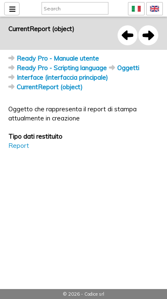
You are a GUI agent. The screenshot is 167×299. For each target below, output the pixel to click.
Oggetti (128, 68)
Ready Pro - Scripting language (62, 68)
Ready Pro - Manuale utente (58, 58)
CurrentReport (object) (50, 87)
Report (18, 146)
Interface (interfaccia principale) (62, 77)
